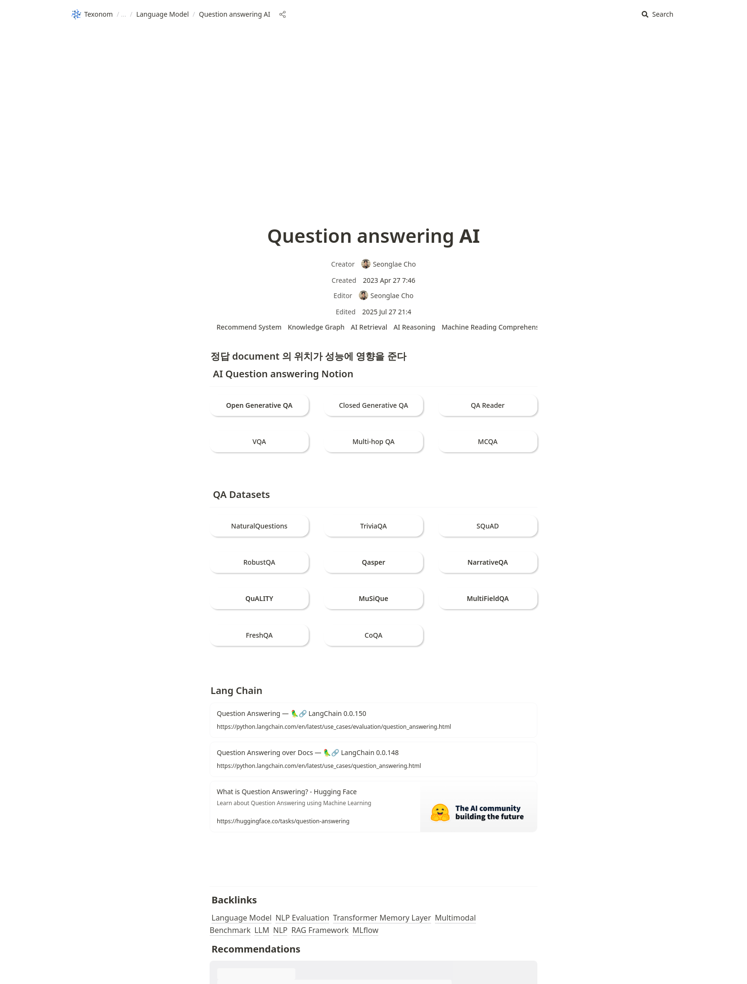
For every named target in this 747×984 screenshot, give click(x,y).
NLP (280, 930)
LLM (261, 930)
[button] (657, 14)
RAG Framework (319, 930)
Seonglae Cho (388, 264)
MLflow (365, 930)
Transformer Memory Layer (382, 917)
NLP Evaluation (302, 917)
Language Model (242, 917)
